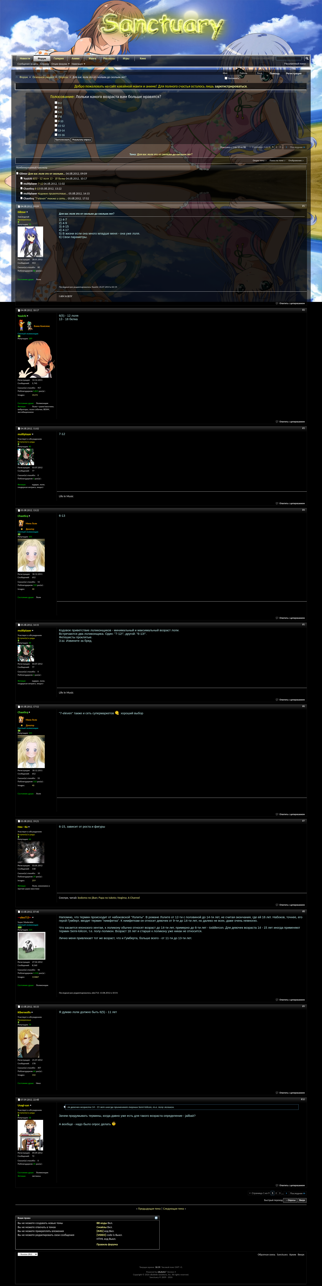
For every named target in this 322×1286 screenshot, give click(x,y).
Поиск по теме (276, 160)
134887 (35, 977)
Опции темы (259, 160)
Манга (92, 58)
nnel (137, 898)
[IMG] (100, 1231)
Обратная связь (266, 1254)
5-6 (58, 112)
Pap (101, 898)
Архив (292, 1254)
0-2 (58, 103)
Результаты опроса (81, 139)
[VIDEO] (101, 1235)
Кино (143, 58)
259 (34, 880)
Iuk (110, 898)
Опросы (63, 77)
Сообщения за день (27, 64)
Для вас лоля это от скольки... (46, 173)
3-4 (58, 107)
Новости (25, 58)
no (89, 898)
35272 (35, 395)
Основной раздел (43, 77)
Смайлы (102, 1227)
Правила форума (107, 1244)
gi (122, 898)
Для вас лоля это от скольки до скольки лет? (164, 154)
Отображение (295, 160)
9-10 (59, 121)
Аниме (76, 58)
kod (80, 898)
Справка (44, 64)
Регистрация (293, 73)
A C (130, 898)
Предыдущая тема (149, 1208)
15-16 (60, 135)
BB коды (102, 1223)
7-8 (58, 116)
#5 (303, 624)
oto (114, 898)
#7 (303, 820)
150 (34, 1075)
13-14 (60, 130)
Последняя (298, 147)
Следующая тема (173, 1208)
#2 (303, 309)
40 (33, 589)
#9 (303, 1006)
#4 (303, 509)
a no (106, 898)
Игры (126, 58)
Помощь (275, 73)
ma (124, 898)
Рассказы (109, 58)
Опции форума (59, 64)
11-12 (60, 126)
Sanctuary (282, 1254)
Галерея (59, 58)
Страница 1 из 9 (261, 146)
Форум (42, 58)
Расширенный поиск (295, 63)
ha (133, 898)
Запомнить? (233, 78)
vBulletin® (162, 1272)
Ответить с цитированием (290, 303)
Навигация (77, 64)
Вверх (302, 1200)
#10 (303, 1099)
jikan (94, 898)
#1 (303, 206)
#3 (303, 428)
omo (84, 898)
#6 (303, 706)
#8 (303, 911)
